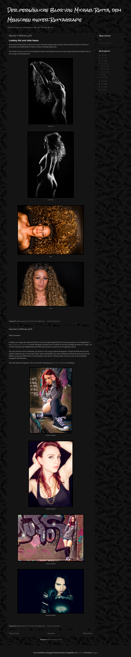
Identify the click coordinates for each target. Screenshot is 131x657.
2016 (102, 61)
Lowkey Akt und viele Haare (24, 40)
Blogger (94, 653)
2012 (102, 87)
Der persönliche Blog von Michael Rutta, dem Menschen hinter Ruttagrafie (64, 15)
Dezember (104, 66)
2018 (102, 55)
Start (100, 40)
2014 (102, 81)
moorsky (80, 653)
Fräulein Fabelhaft (59, 363)
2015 (102, 64)
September (104, 72)
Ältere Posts (87, 633)
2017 (102, 58)
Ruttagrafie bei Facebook (20, 344)
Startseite (51, 633)
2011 (102, 89)
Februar (103, 77)
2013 (102, 84)
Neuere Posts (14, 633)
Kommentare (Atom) (55, 639)
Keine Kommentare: (54, 321)
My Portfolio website (105, 43)
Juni (102, 74)
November (104, 69)
